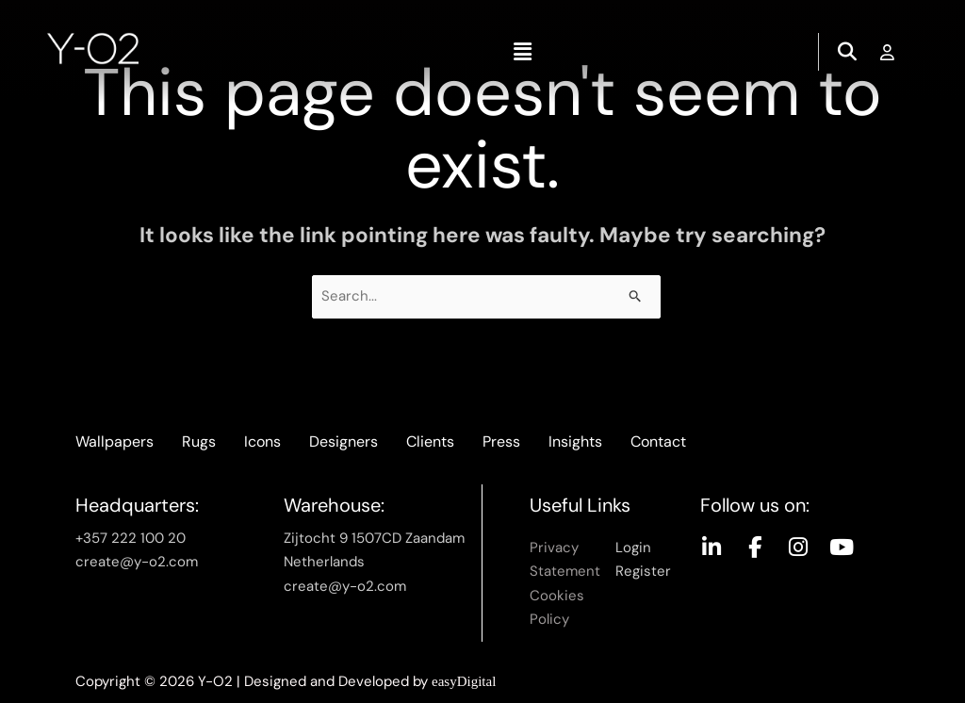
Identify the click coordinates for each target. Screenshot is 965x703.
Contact (658, 441)
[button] (522, 52)
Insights (575, 441)
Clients (430, 441)
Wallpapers (114, 441)
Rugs (199, 441)
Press (501, 441)
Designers (343, 441)
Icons (262, 441)
